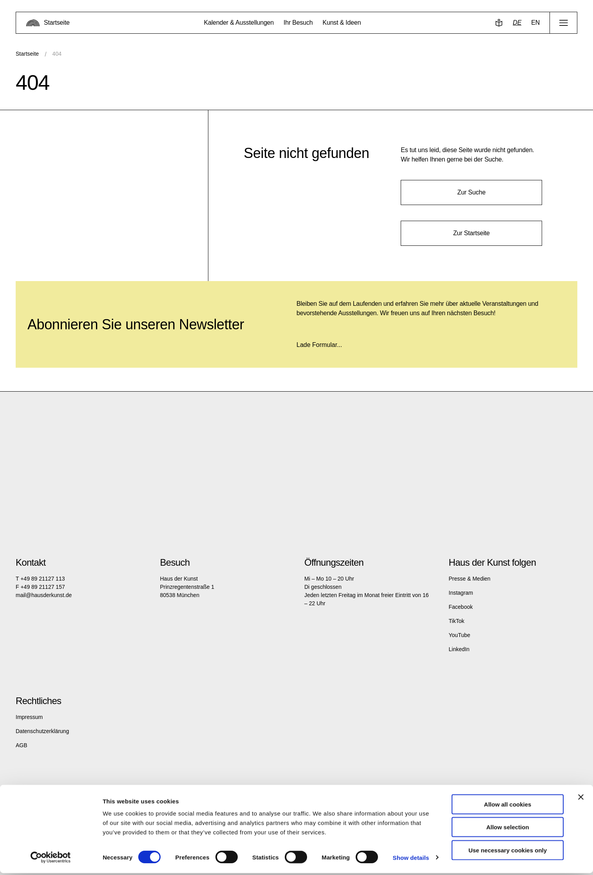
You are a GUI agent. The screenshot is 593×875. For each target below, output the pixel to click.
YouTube (459, 635)
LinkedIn (459, 649)
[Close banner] (581, 799)
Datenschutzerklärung (42, 731)
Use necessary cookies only (507, 852)
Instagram (461, 593)
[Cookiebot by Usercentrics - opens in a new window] (50, 860)
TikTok (457, 621)
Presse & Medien (470, 578)
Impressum (29, 717)
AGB (21, 745)
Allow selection (507, 829)
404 (56, 54)
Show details (411, 859)
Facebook (461, 607)
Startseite (27, 54)
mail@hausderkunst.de (44, 595)
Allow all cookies (508, 806)
